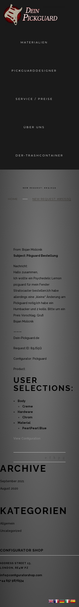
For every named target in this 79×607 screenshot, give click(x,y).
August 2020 (9, 488)
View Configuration (26, 438)
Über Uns (34, 127)
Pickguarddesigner (34, 70)
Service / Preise (34, 99)
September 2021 (12, 481)
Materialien (34, 42)
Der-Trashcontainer (39, 155)
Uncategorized (10, 530)
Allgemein (7, 523)
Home (13, 199)
